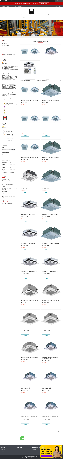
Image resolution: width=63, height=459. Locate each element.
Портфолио (4, 43)
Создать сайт (9, 0)
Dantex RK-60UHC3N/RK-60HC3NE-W (29, 157)
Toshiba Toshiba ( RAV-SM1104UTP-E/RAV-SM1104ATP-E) (50, 388)
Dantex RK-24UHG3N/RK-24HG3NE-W (50, 300)
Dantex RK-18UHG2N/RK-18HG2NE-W (50, 100)
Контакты (20, 6)
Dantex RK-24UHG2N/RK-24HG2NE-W (50, 157)
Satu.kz (37, 456)
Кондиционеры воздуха (14, 36)
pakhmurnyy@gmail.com (7, 201)
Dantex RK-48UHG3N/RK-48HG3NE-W (50, 328)
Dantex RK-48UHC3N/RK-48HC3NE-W (50, 129)
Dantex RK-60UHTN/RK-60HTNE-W (49, 271)
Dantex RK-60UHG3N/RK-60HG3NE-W (29, 357)
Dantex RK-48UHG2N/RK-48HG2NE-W (50, 214)
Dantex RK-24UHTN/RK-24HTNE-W (28, 214)
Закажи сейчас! (44, 3)
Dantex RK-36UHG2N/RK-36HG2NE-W (50, 186)
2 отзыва (52, 0)
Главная (3, 6)
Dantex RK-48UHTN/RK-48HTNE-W (28, 271)
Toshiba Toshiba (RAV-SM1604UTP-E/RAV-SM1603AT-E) (50, 417)
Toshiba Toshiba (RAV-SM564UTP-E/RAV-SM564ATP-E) (50, 358)
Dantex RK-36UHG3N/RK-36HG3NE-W (29, 328)
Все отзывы (10, 140)
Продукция (6, 36)
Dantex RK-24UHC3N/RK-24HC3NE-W (29, 100)
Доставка (34, 449)
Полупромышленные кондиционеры (27, 36)
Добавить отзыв (10, 138)
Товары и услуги (9, 6)
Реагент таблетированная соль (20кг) (10, 99)
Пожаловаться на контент (36, 457)
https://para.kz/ (5, 198)
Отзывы (3, 50)
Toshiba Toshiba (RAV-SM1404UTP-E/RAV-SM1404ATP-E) (29, 417)
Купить (25, 135)
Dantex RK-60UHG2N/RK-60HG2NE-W (50, 243)
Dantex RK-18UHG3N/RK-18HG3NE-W (29, 300)
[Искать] (39, 17)
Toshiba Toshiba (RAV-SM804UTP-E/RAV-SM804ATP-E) (29, 388)
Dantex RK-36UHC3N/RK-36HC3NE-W (29, 129)
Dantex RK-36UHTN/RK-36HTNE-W (28, 243)
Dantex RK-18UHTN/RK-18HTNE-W (28, 186)
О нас (16, 6)
